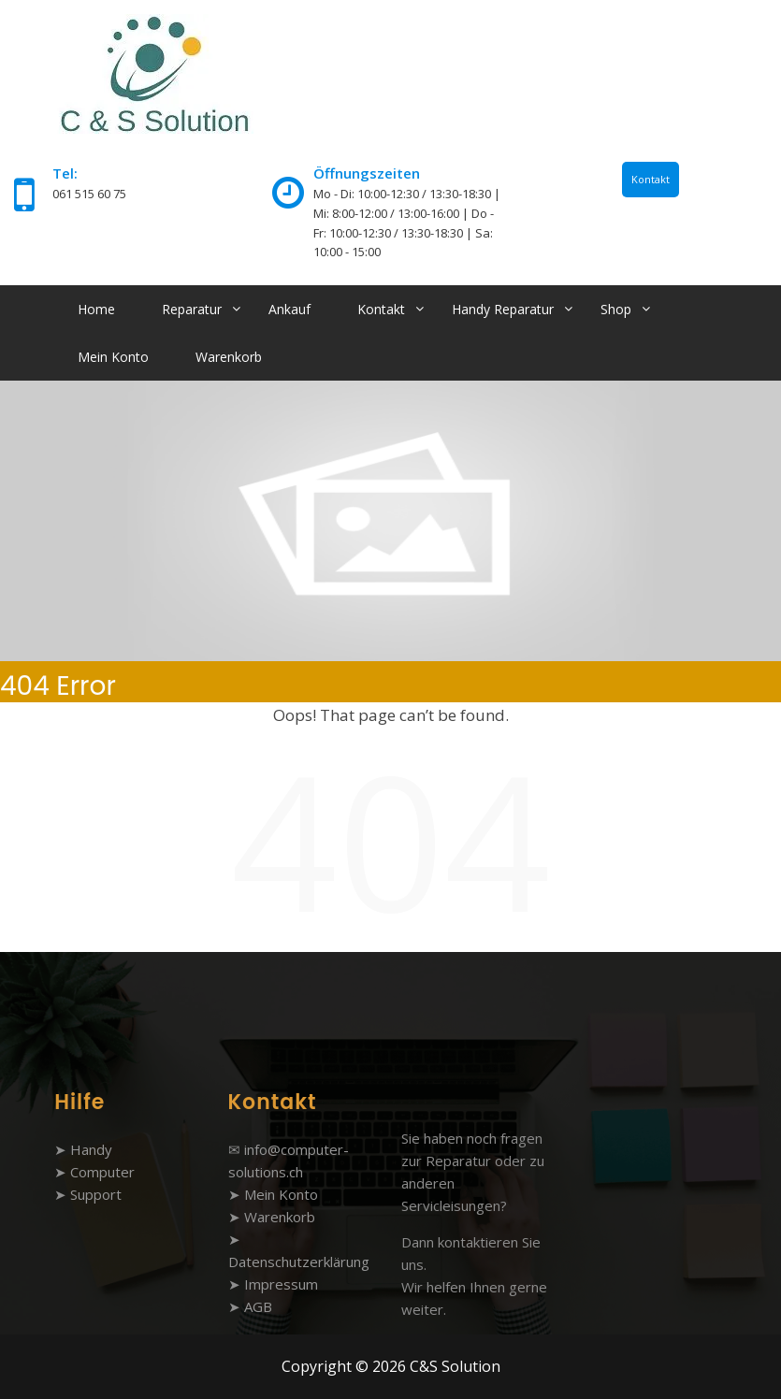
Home (96, 309)
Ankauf (289, 309)
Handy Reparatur (503, 309)
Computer (102, 1171)
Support (96, 1194)
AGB (258, 1306)
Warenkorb (228, 357)
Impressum (281, 1284)
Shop (615, 309)
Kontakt (650, 179)
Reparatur (192, 309)
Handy (91, 1149)
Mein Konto (113, 357)
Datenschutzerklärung (298, 1261)
